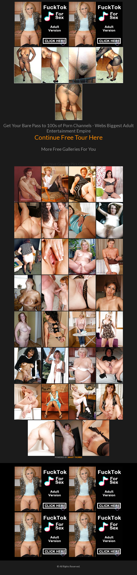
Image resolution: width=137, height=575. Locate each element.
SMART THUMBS (75, 457)
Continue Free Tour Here (68, 137)
